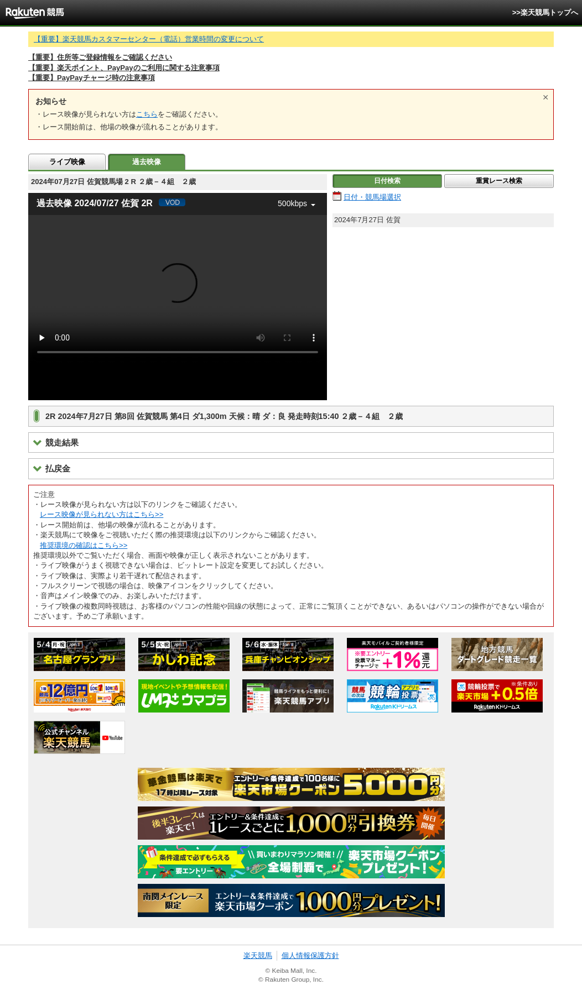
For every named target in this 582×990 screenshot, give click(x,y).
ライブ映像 (67, 162)
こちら (147, 114)
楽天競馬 (257, 955)
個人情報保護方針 (310, 955)
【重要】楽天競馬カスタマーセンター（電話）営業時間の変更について (149, 39)
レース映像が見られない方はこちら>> (101, 514)
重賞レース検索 (499, 181)
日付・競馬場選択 (372, 197)
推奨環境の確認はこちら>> (83, 545)
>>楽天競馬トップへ (545, 12)
